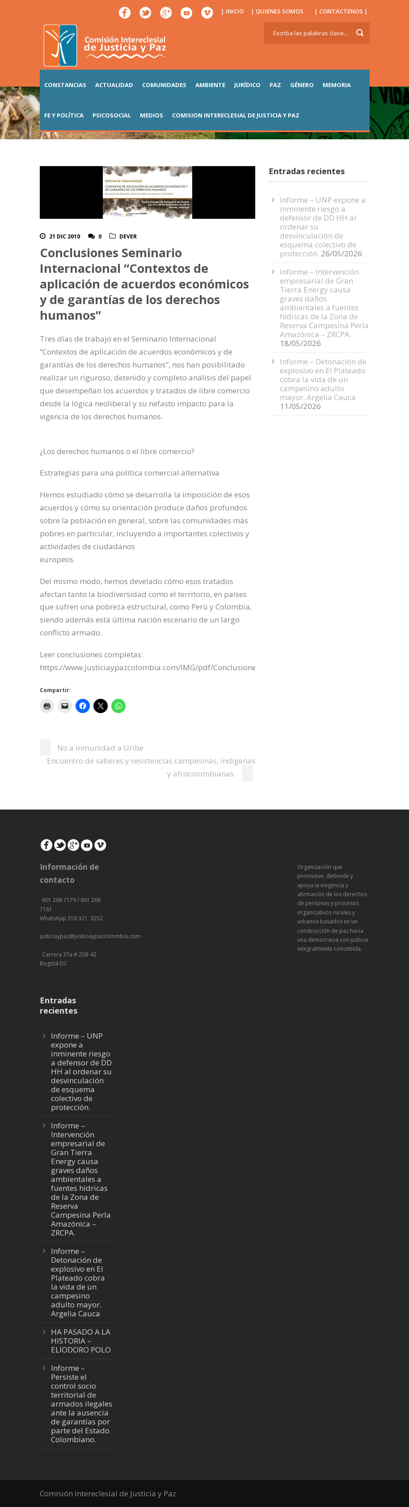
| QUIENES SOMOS (277, 11)
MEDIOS (151, 115)
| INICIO (232, 11)
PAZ (275, 85)
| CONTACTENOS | (341, 11)
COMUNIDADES (164, 85)
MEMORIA (337, 85)
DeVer (128, 236)
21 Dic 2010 (64, 236)
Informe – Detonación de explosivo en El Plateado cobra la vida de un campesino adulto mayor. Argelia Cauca (323, 379)
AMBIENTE (210, 85)
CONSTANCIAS (65, 85)
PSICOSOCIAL (112, 115)
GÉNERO (302, 85)
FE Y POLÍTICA (64, 115)
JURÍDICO (247, 85)
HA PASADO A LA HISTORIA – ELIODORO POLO (81, 1341)
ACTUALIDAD (114, 85)
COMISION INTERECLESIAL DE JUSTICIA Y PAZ (235, 115)
